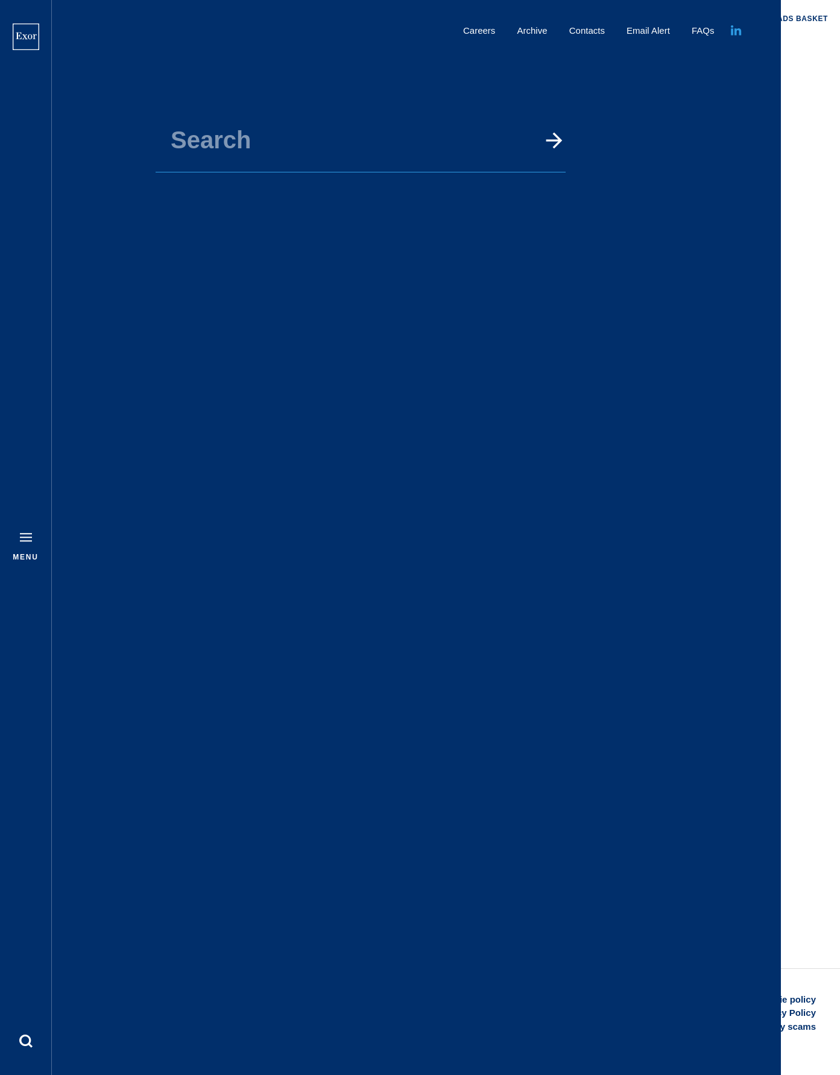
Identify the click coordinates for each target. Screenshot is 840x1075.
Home (445, 49)
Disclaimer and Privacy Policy (751, 1012)
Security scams (783, 1026)
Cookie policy (786, 999)
